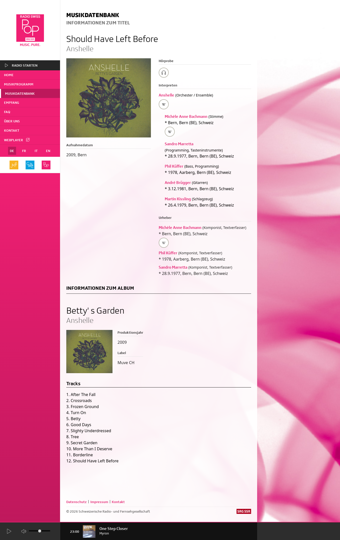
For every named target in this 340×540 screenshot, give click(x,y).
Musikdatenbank (20, 93)
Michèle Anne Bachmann (186, 116)
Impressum (99, 502)
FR (24, 151)
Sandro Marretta (179, 143)
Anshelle (166, 95)
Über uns (12, 121)
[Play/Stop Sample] (163, 72)
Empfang (11, 103)
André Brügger (178, 182)
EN (48, 151)
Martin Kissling (178, 199)
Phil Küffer (174, 166)
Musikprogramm (18, 84)
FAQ (7, 112)
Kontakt (11, 130)
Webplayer (17, 139)
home (9, 75)
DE (12, 151)
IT (36, 151)
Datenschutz (76, 502)
